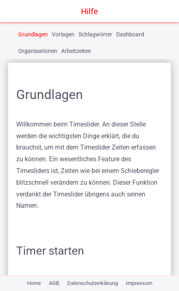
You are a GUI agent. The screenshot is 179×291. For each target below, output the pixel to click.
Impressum (139, 283)
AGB (54, 283)
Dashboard (130, 34)
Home (34, 283)
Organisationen (37, 51)
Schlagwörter (95, 34)
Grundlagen (33, 34)
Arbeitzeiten (76, 51)
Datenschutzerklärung (92, 283)
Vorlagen (63, 34)
